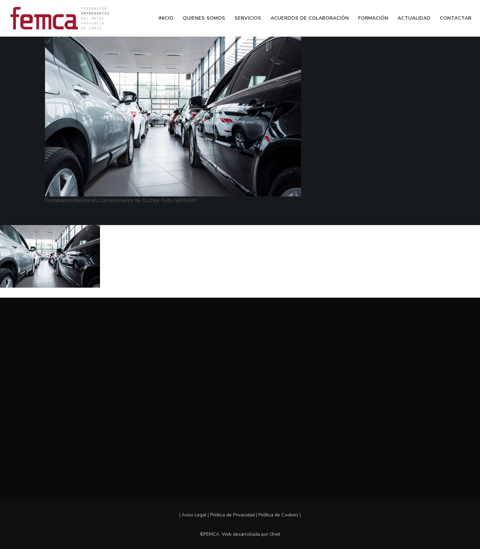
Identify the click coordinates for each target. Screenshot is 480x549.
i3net (275, 534)
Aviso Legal (194, 515)
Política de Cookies (278, 515)
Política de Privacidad (232, 515)
